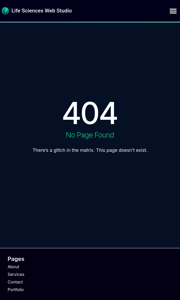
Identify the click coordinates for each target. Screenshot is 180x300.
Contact (15, 281)
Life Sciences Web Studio (41, 11)
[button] (173, 11)
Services (16, 274)
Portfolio (16, 289)
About (13, 266)
